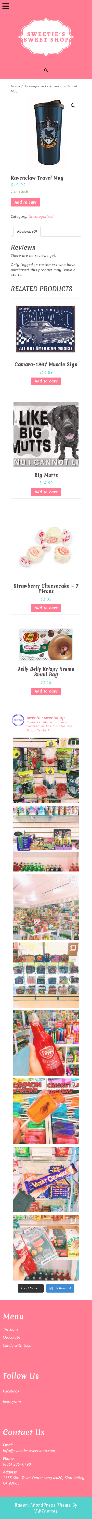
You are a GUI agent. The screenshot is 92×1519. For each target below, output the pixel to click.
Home (15, 86)
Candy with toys (17, 1345)
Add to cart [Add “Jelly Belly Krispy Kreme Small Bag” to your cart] (46, 691)
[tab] (5, 6)
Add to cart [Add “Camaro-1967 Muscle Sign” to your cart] (46, 381)
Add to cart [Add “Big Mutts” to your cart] (46, 492)
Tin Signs (10, 1329)
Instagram (12, 1402)
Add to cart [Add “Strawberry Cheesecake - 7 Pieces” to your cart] (46, 607)
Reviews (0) (27, 231)
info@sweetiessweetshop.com (29, 1451)
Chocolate (11, 1337)
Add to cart (25, 202)
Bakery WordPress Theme (43, 1505)
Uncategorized (35, 86)
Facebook (11, 1391)
